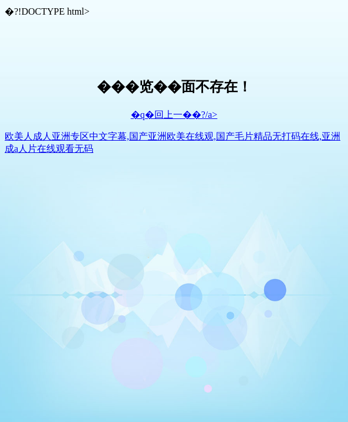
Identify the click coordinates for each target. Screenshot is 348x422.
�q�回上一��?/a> (174, 115)
